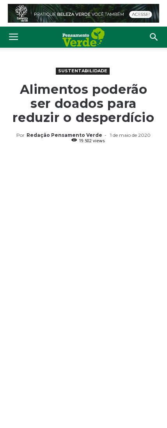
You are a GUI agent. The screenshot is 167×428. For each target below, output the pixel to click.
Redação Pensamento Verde (64, 135)
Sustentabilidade (82, 70)
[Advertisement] (83, 210)
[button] (154, 37)
